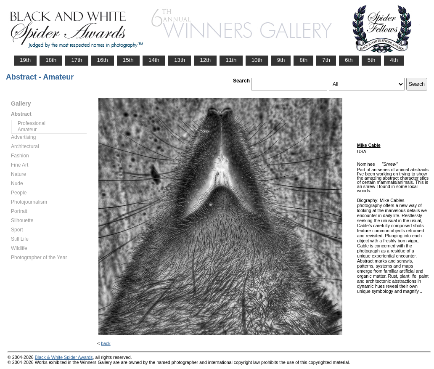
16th (103, 60)
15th (128, 60)
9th (281, 60)
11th (231, 60)
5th (371, 60)
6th (348, 60)
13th (179, 60)
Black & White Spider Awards (64, 357)
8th (303, 60)
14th (154, 60)
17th (76, 60)
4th (393, 60)
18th (51, 60)
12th (205, 60)
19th (25, 60)
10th (257, 60)
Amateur (27, 130)
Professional (31, 123)
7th (326, 60)
